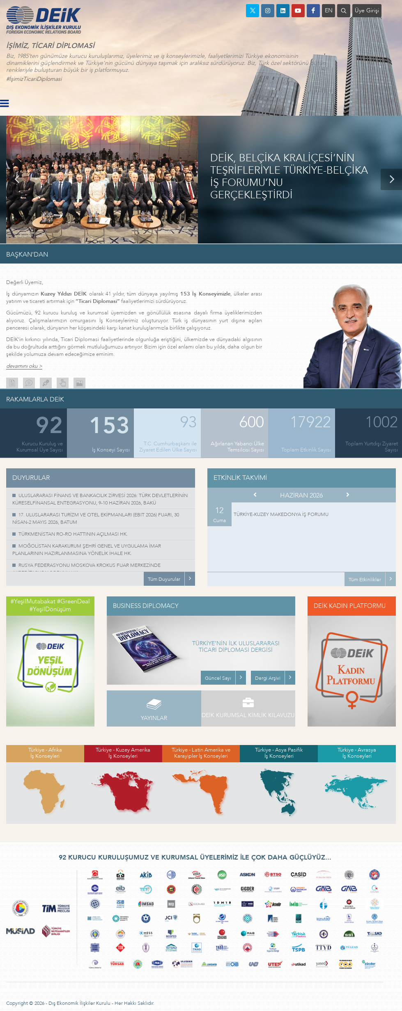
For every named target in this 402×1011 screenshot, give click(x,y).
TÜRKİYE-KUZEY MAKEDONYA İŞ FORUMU (281, 514)
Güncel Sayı (218, 678)
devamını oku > (24, 366)
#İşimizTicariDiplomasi (34, 79)
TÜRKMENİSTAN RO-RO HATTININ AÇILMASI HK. (73, 534)
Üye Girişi (367, 10)
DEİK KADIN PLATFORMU (350, 606)
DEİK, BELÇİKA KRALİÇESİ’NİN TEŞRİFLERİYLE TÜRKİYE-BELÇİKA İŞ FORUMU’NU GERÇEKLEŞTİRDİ (289, 177)
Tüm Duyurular (164, 579)
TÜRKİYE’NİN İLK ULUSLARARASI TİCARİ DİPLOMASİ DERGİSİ (236, 647)
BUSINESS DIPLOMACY (146, 606)
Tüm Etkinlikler (365, 579)
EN (329, 10)
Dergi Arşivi (267, 678)
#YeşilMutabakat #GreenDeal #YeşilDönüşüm (50, 605)
